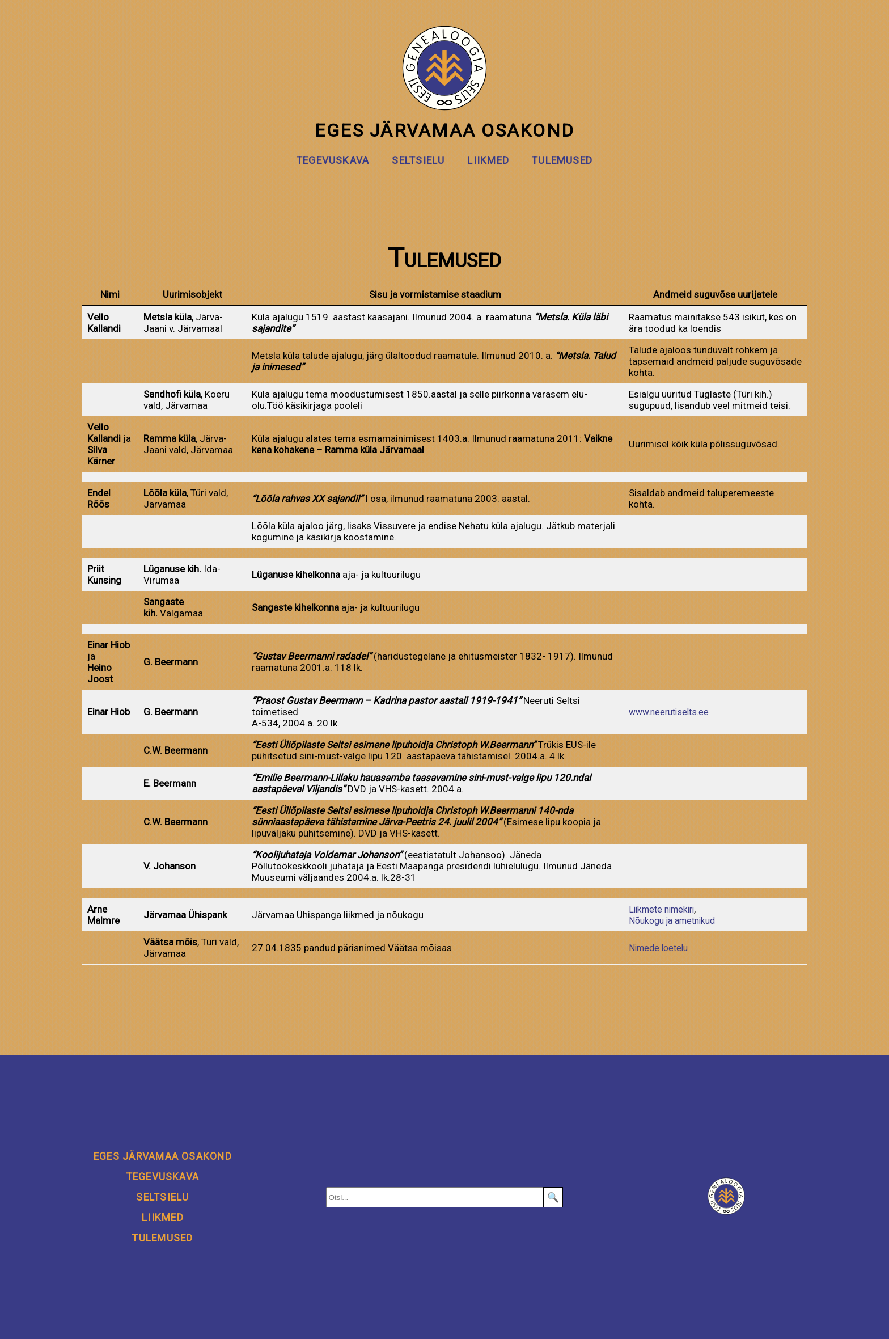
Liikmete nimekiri (661, 909)
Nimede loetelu (657, 947)
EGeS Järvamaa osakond (444, 83)
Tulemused (562, 160)
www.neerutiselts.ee (668, 711)
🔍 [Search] (553, 1197)
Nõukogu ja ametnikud (673, 920)
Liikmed (488, 160)
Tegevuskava (333, 160)
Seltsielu (418, 160)
